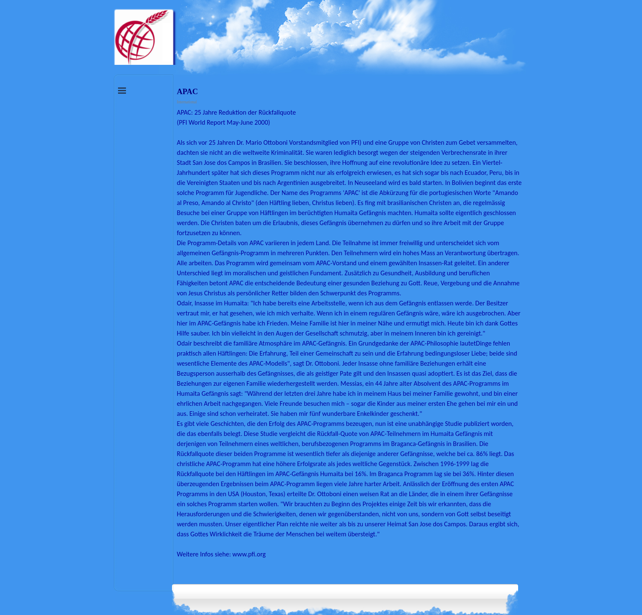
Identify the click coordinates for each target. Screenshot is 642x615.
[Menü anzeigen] (122, 90)
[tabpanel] (349, 343)
